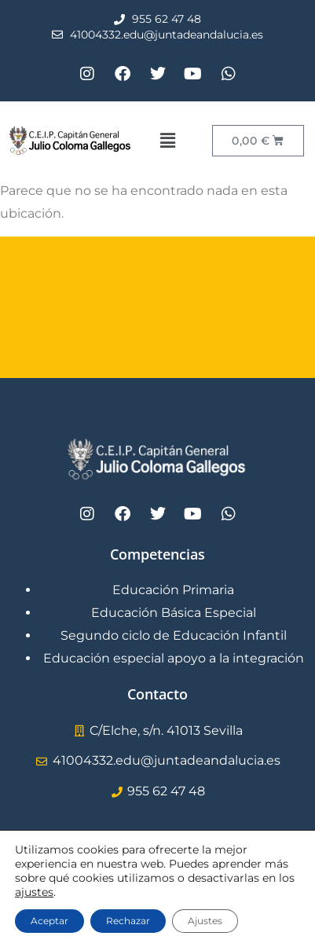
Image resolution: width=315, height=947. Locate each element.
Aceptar (49, 921)
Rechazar (128, 921)
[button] (167, 141)
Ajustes (205, 921)
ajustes (34, 892)
